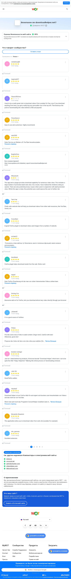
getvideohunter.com (13, 464)
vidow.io (9, 459)
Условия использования (48, 577)
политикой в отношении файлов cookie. (24, 3)
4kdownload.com (12, 468)
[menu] (3, 9)
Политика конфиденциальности (61, 577)
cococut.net (10, 461)
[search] (67, 9)
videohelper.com (12, 466)
